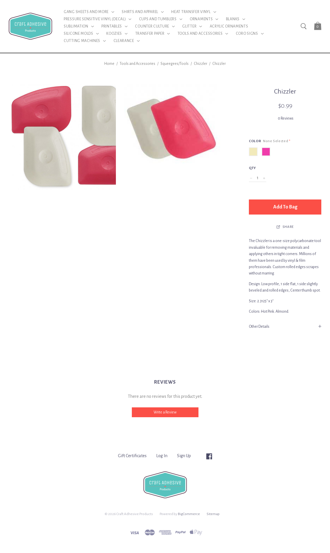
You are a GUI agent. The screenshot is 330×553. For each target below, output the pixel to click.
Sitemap (213, 514)
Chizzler (200, 64)
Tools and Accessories (137, 64)
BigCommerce (189, 514)
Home (109, 64)
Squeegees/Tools (175, 64)
